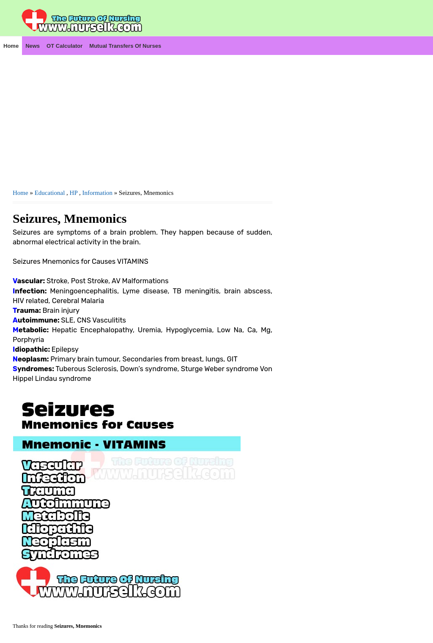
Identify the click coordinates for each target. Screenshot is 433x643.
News (32, 46)
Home (11, 46)
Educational (50, 192)
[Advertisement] (142, 114)
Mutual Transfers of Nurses (125, 46)
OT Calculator (64, 46)
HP (74, 192)
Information (97, 192)
